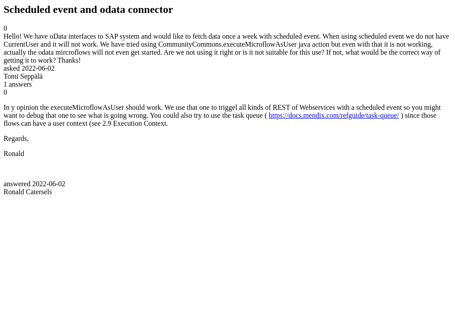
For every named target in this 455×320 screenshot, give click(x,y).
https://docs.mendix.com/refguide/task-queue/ (334, 115)
